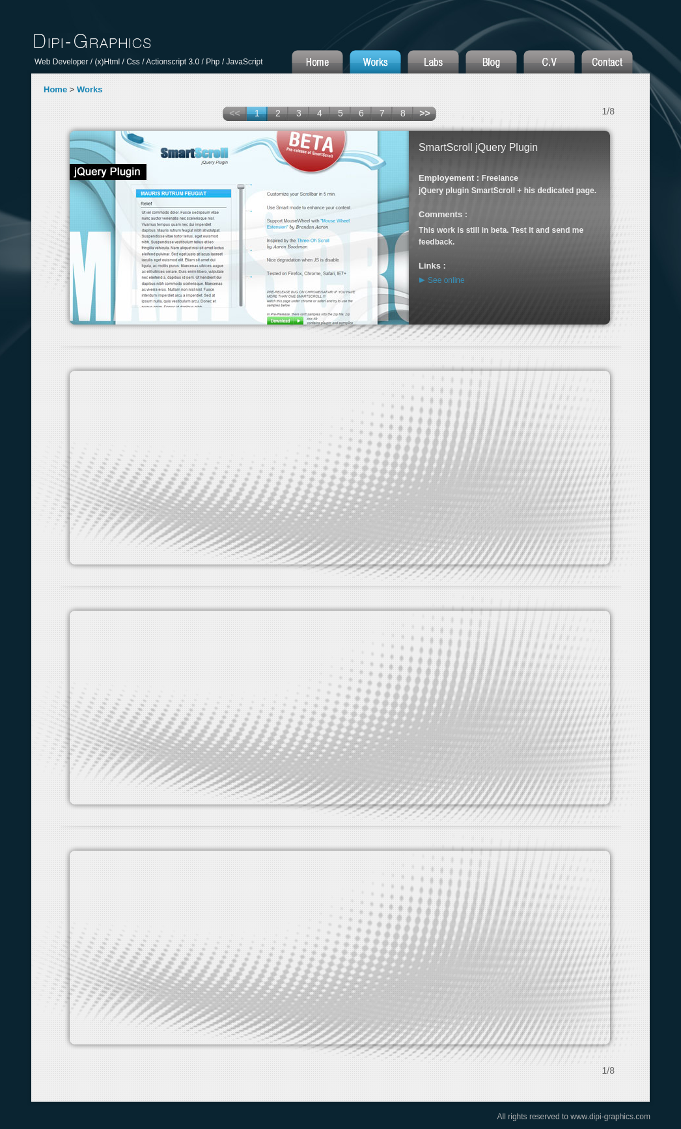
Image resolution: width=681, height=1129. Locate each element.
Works (90, 89)
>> (424, 113)
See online (446, 280)
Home (55, 89)
